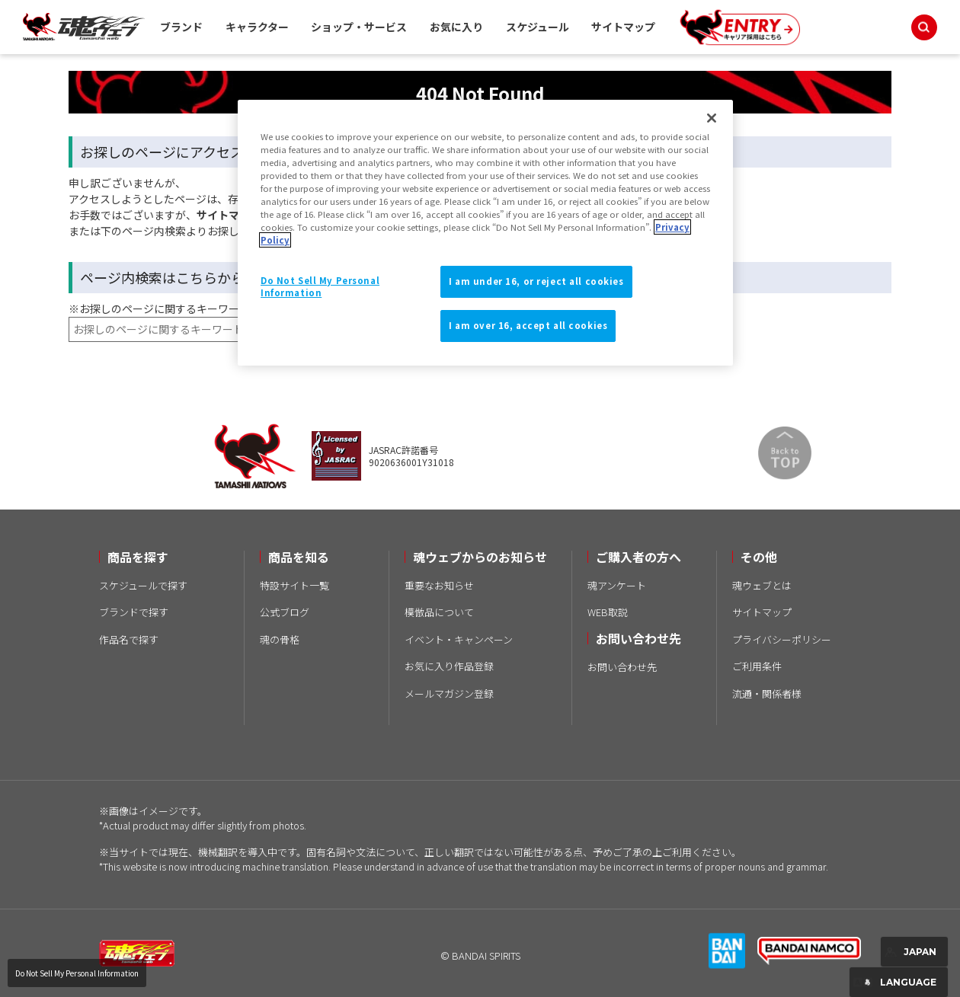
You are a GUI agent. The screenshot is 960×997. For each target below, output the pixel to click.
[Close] (711, 118)
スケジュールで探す (143, 585)
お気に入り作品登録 (449, 666)
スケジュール (537, 26)
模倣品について (439, 612)
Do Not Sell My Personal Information (77, 973)
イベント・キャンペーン (459, 639)
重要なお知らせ (439, 585)
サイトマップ (623, 26)
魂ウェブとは (762, 585)
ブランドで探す (133, 612)
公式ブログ (284, 612)
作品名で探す (128, 639)
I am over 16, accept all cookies (528, 325)
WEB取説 (607, 612)
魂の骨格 (279, 639)
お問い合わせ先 (622, 667)
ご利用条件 (757, 666)
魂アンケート (616, 585)
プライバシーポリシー (781, 639)
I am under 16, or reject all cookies (536, 281)
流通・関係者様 (767, 693)
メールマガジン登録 (449, 693)
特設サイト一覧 (294, 585)
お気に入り (456, 26)
